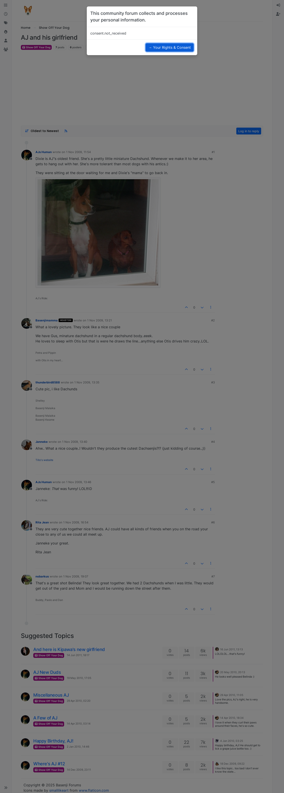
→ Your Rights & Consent (169, 47)
